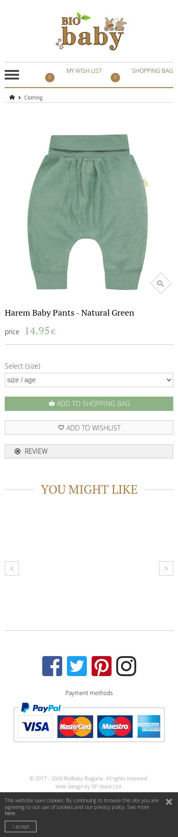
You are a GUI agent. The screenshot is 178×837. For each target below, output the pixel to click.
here (10, 813)
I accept (20, 827)
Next (166, 568)
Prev (12, 568)
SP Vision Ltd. (107, 786)
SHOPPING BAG (143, 74)
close (170, 803)
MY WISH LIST (74, 74)
